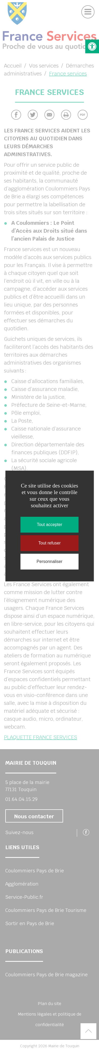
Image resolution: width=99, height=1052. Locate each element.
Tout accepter (49, 524)
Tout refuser (49, 543)
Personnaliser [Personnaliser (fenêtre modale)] (50, 561)
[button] (92, 46)
